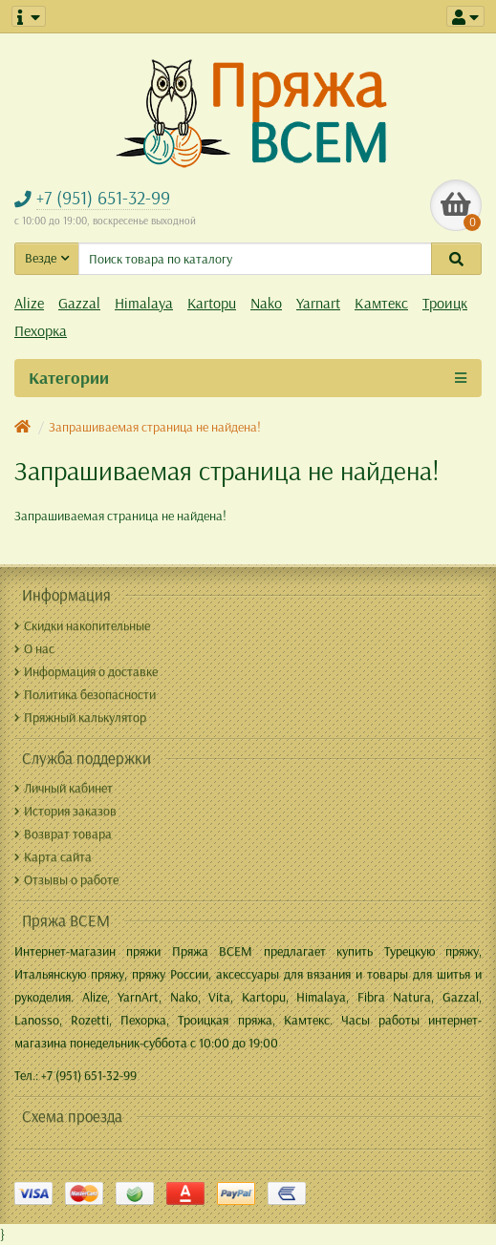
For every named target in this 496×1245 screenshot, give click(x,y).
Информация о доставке (86, 671)
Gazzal (79, 302)
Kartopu (211, 302)
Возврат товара (63, 833)
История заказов (65, 810)
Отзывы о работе (66, 879)
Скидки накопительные (82, 625)
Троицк (444, 302)
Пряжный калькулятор (80, 717)
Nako (266, 302)
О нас (34, 648)
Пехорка (40, 330)
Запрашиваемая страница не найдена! (155, 426)
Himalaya (144, 302)
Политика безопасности (85, 694)
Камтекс (381, 302)
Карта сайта (53, 856)
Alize (29, 302)
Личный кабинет (63, 787)
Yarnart (318, 302)
